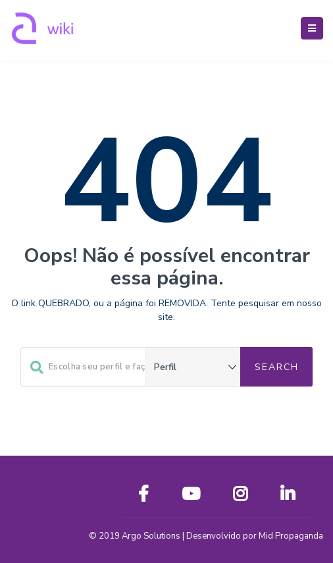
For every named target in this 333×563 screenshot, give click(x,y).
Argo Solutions (151, 536)
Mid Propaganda (291, 536)
